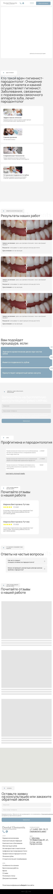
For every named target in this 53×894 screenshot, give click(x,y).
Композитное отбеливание (12, 843)
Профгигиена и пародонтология (14, 854)
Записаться (26, 421)
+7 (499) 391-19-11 (39, 829)
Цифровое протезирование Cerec (14, 851)
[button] (38, 831)
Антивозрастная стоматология (13, 848)
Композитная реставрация (12, 841)
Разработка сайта (27, 885)
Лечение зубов (7, 856)
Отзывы (5, 873)
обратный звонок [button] (43, 3)
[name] (26, 406)
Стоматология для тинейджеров (14, 859)
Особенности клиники (10, 865)
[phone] (26, 411)
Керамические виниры (10, 838)
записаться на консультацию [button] (38, 53)
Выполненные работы (10, 868)
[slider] (26, 229)
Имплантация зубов (9, 846)
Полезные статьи (8, 876)
